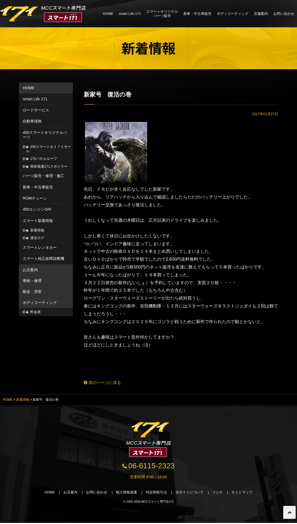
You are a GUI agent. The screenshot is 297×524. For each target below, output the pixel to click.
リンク (218, 493)
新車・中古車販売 (197, 14)
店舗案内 (261, 14)
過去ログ (37, 238)
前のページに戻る (103, 382)
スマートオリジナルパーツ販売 (162, 13)
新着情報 (37, 230)
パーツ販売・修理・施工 (43, 176)
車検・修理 (32, 280)
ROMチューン (35, 198)
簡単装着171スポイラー (49, 166)
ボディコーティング (232, 14)
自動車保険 (32, 121)
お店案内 (30, 270)
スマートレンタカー (40, 247)
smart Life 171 (130, 14)
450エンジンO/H (37, 209)
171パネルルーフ (43, 159)
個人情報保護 (126, 493)
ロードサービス (36, 110)
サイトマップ (243, 493)
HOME (108, 14)
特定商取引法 (156, 493)
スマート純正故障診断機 (43, 258)
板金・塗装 (32, 291)
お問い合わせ (283, 14)
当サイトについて (190, 493)
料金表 (35, 312)
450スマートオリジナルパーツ (45, 134)
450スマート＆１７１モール (48, 149)
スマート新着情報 (38, 220)
